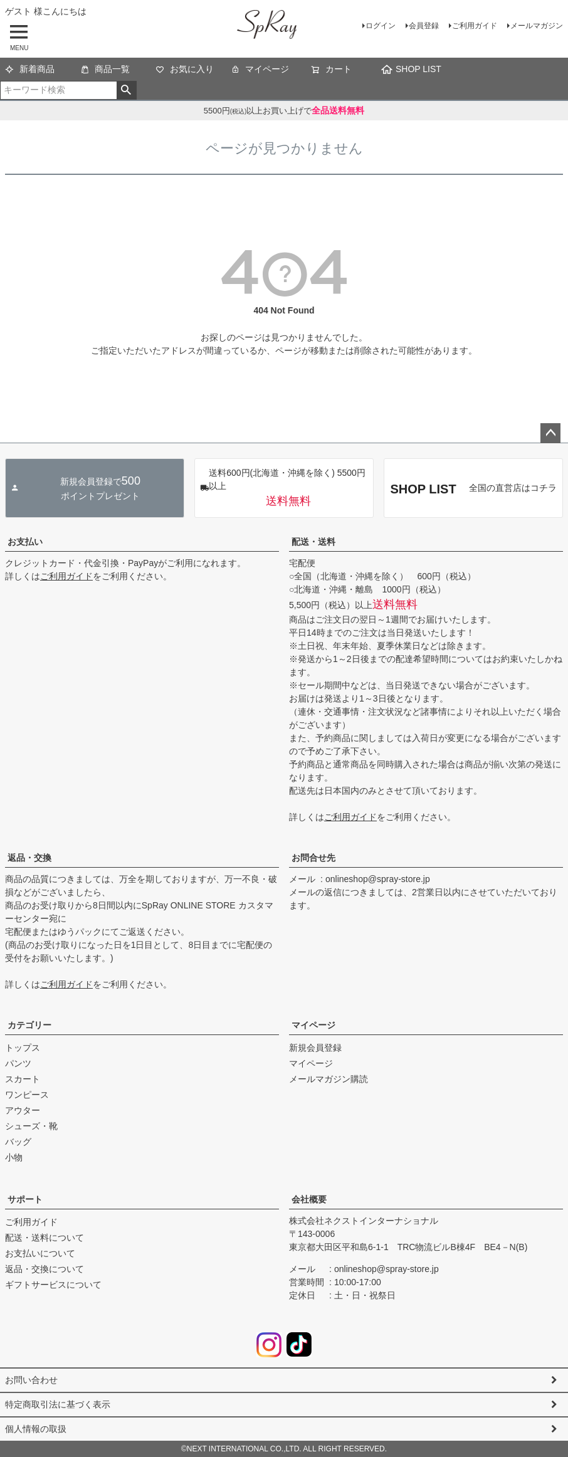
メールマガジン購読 (328, 1079)
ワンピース (27, 1095)
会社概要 (309, 1199)
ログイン (381, 25)
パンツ (18, 1063)
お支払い (25, 542)
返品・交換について (44, 1269)
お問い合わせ (31, 1380)
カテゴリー (29, 1025)
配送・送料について (44, 1238)
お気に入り (184, 70)
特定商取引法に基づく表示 (57, 1404)
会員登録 (424, 25)
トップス (22, 1048)
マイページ (260, 70)
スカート (22, 1079)
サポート (25, 1199)
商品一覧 (105, 70)
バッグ (18, 1142)
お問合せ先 (313, 858)
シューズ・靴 (31, 1126)
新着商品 (30, 70)
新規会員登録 (315, 1048)
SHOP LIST (411, 69)
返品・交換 (29, 858)
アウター (22, 1110)
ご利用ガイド (474, 25)
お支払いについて (40, 1253)
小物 (14, 1157)
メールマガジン (536, 25)
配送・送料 (313, 542)
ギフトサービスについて (53, 1285)
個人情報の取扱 (35, 1429)
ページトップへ (550, 433)
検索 (126, 90)
